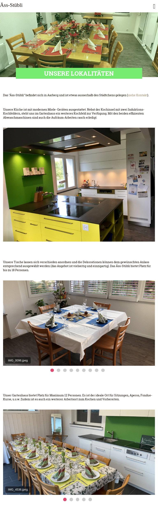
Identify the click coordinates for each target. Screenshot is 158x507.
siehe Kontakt (137, 95)
